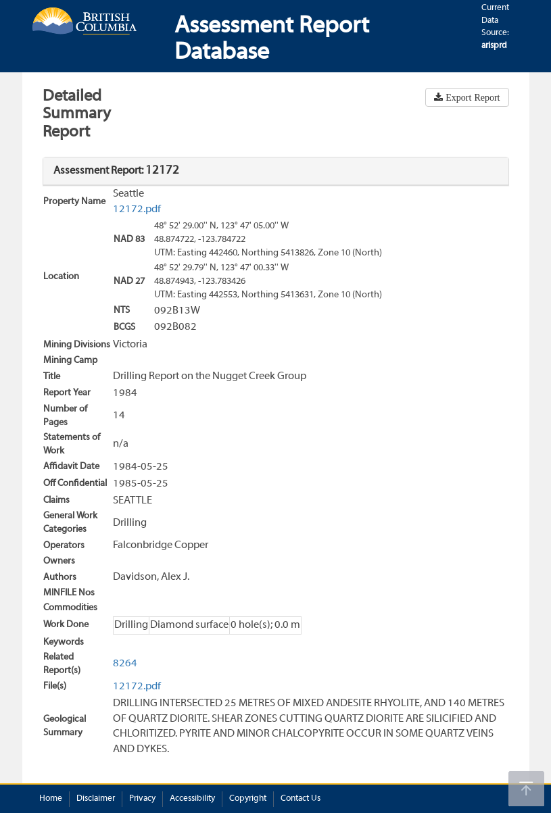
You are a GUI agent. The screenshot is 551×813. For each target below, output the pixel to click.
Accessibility (192, 799)
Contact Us (300, 799)
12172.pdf (137, 209)
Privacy (142, 799)
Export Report (471, 97)
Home (50, 799)
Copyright (247, 799)
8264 (125, 663)
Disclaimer (95, 799)
